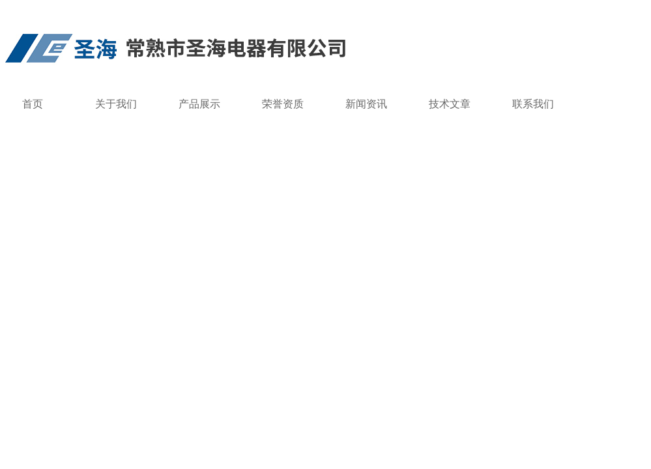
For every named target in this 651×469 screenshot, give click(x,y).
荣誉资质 (283, 103)
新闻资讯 (366, 103)
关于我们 (116, 103)
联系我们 (533, 103)
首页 (32, 103)
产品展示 (199, 103)
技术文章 (449, 103)
